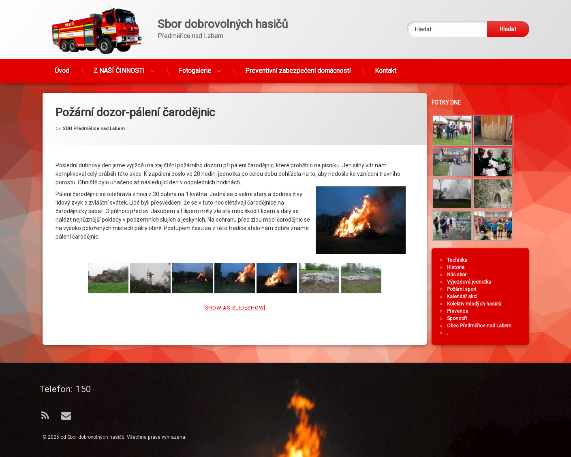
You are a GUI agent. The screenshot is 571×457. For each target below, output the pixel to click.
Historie (459, 267)
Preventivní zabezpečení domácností (298, 67)
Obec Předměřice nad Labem (483, 326)
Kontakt (385, 67)
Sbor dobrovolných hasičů (95, 437)
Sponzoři (461, 318)
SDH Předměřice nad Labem (94, 118)
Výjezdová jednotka (473, 282)
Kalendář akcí (466, 296)
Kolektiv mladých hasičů (478, 304)
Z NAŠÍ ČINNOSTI (119, 67)
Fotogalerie (195, 67)
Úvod (62, 67)
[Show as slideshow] (234, 298)
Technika (461, 260)
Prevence (461, 311)
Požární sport (466, 289)
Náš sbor (460, 275)
